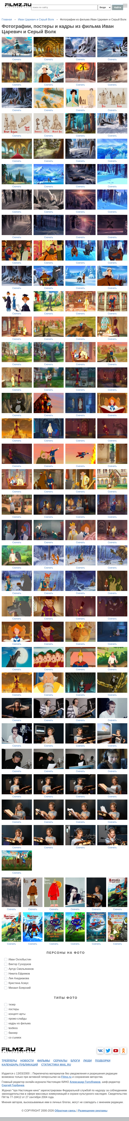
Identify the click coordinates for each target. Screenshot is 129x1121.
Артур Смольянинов (21, 968)
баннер (13, 1032)
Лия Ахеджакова (19, 978)
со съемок (15, 1037)
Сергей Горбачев (13, 1085)
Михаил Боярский (20, 987)
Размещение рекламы (93, 1110)
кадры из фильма (20, 1023)
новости (27, 1060)
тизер (12, 1004)
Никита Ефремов (19, 973)
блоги (75, 1060)
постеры (14, 1009)
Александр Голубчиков (85, 1082)
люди (87, 1060)
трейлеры (9, 1060)
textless (13, 1028)
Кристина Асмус (19, 983)
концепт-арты (17, 1013)
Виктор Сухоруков (20, 964)
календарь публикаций (20, 1064)
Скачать (16, 59)
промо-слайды (18, 1018)
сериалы (60, 1060)
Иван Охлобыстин (20, 959)
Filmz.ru (66, 1076)
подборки (102, 1060)
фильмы (43, 1060)
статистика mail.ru (56, 1064)
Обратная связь (65, 1110)
